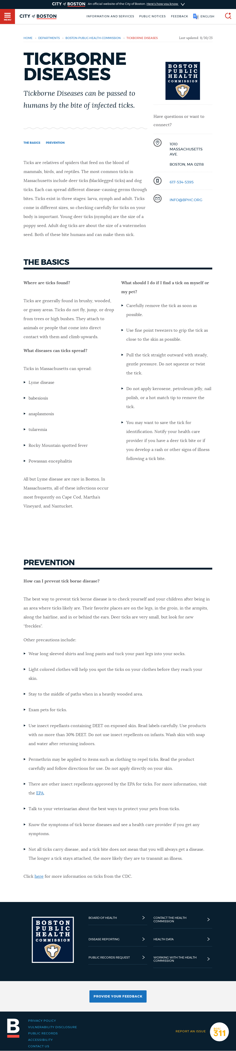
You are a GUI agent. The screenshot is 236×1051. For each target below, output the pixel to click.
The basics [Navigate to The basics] (32, 142)
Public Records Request (117, 957)
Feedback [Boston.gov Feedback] (179, 16)
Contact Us (38, 1046)
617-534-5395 (182, 182)
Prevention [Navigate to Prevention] (55, 142)
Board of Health (117, 918)
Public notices (152, 16)
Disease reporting (117, 939)
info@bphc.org (186, 200)
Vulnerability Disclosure (52, 1027)
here (39, 877)
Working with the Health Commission (182, 959)
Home (28, 38)
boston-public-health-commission (93, 38)
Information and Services (110, 16)
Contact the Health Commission (182, 919)
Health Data (182, 939)
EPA (40, 793)
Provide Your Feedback (118, 996)
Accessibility (40, 1040)
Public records (43, 1033)
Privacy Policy (42, 1020)
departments (49, 38)
